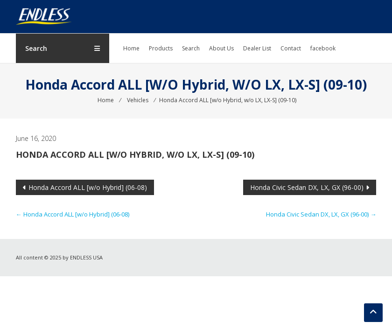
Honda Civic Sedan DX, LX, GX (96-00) (307, 187)
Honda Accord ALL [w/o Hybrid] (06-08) (87, 187)
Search (191, 48)
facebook (323, 48)
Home (131, 48)
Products (161, 48)
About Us (221, 48)
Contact (290, 48)
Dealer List (257, 48)
